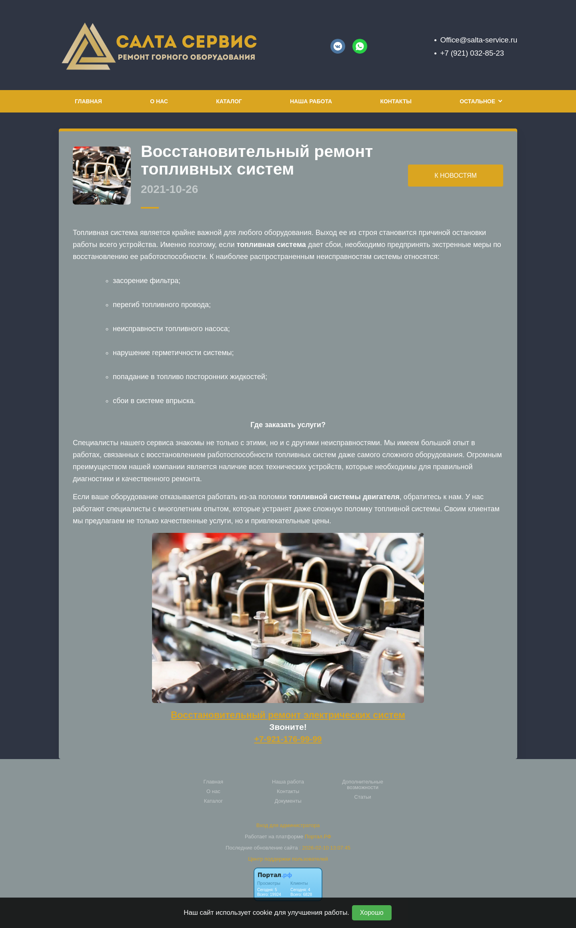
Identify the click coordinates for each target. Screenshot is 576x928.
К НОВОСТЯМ (455, 175)
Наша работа (311, 101)
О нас (159, 101)
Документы (287, 801)
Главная (88, 101)
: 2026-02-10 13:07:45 (324, 848)
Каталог (229, 101)
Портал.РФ (318, 837)
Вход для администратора (288, 825)
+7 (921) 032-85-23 (472, 53)
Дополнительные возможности (362, 784)
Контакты (395, 101)
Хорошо (372, 912)
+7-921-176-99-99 (288, 738)
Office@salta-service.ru (478, 40)
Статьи (362, 797)
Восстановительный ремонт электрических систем (288, 715)
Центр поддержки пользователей (288, 859)
